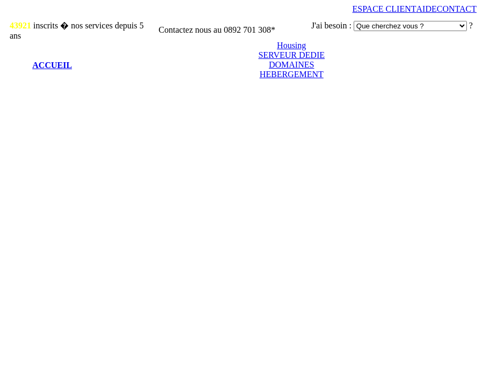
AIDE (426, 8)
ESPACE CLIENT (384, 8)
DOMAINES (291, 64)
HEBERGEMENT (292, 74)
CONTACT (457, 8)
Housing (291, 45)
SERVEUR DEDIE (291, 55)
